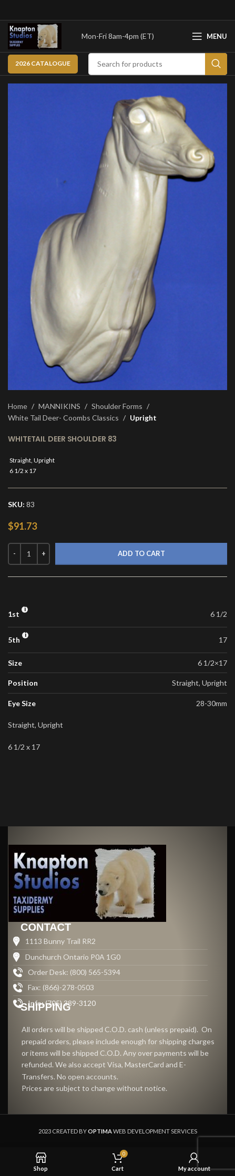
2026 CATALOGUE (42, 63)
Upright (143, 417)
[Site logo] (35, 35)
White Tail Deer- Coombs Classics (63, 417)
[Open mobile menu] (209, 36)
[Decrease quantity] (14, 554)
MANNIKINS (59, 406)
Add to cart (141, 553)
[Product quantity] (29, 554)
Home (17, 406)
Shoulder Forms (116, 406)
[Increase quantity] (43, 554)
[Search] (157, 64)
